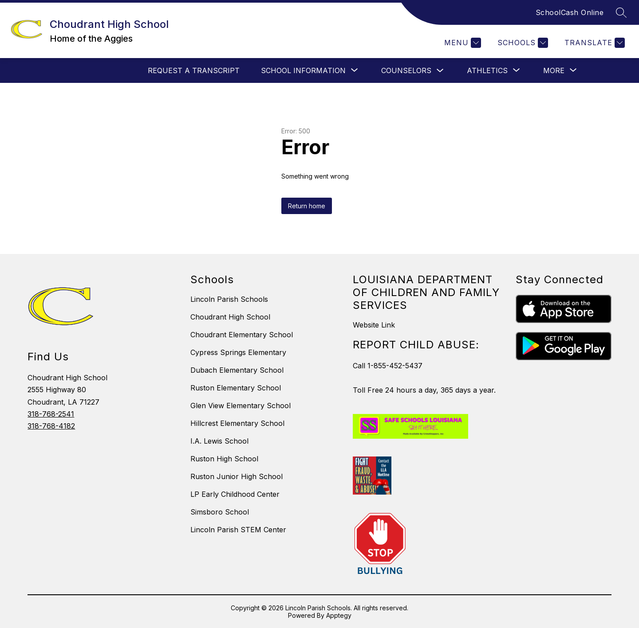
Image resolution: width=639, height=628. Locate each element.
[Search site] (621, 12)
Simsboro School (219, 511)
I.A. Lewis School (219, 441)
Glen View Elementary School (240, 405)
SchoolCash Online (570, 12)
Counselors (406, 70)
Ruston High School (224, 458)
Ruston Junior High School (236, 476)
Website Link (374, 324)
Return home (306, 206)
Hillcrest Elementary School (237, 423)
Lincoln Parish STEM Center (238, 529)
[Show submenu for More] (553, 70)
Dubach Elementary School (237, 370)
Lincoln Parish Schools (229, 299)
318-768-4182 (51, 425)
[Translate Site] (593, 42)
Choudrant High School (230, 316)
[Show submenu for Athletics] (487, 70)
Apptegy (338, 615)
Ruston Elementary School (235, 387)
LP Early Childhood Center (235, 494)
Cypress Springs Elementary (238, 352)
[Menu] (461, 42)
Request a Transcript (194, 70)
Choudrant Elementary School (241, 334)
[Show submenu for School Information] (303, 70)
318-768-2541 (51, 414)
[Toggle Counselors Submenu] (440, 71)
